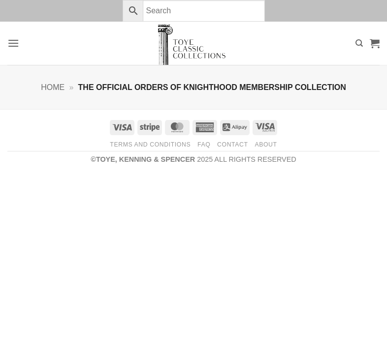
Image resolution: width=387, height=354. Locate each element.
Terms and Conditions (150, 144)
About (266, 144)
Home (52, 87)
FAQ (203, 144)
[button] (13, 43)
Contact (232, 144)
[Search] (359, 43)
